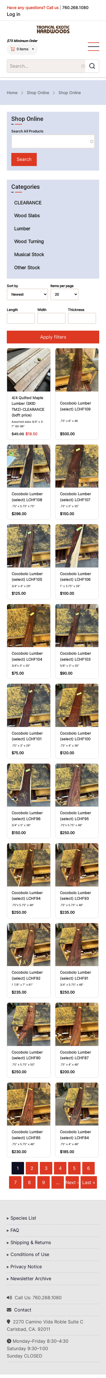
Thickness (76, 310)
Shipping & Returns (30, 1242)
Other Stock (27, 267)
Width (41, 310)
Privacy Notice (26, 1266)
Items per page (61, 286)
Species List (23, 1218)
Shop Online (38, 92)
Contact (22, 1310)
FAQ (14, 1230)
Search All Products (27, 131)
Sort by (12, 286)
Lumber (22, 228)
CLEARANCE (28, 203)
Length (12, 310)
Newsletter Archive (30, 1278)
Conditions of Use (29, 1254)
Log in (13, 14)
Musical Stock (29, 254)
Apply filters (53, 337)
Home (12, 92)
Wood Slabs (27, 215)
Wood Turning (29, 241)
